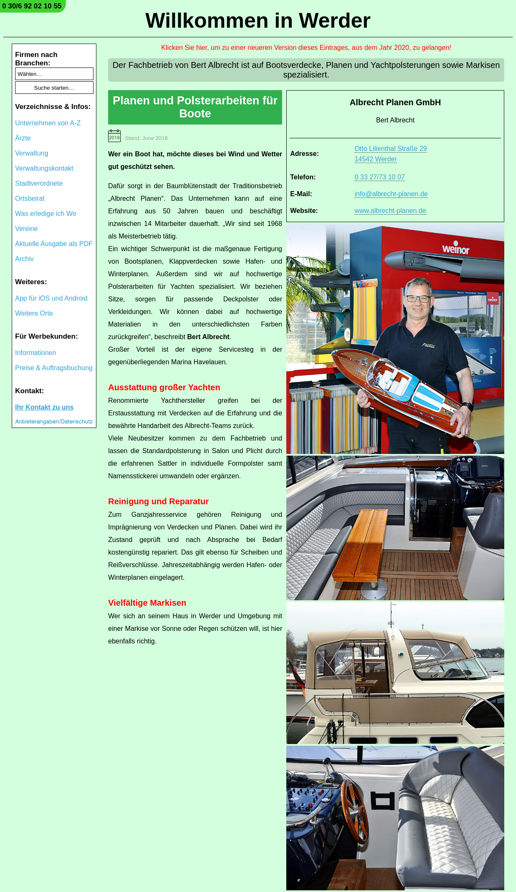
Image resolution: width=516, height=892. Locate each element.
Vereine (26, 228)
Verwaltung (31, 153)
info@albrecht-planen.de (391, 193)
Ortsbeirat (29, 198)
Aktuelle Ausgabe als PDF (54, 243)
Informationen (35, 352)
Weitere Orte (34, 313)
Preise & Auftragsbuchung (54, 367)
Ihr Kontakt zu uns (44, 407)
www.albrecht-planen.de (390, 210)
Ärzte (23, 138)
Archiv (24, 258)
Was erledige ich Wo (45, 213)
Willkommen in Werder (258, 20)
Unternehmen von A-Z (48, 123)
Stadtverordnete (39, 183)
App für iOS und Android (51, 298)
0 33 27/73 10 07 (380, 177)
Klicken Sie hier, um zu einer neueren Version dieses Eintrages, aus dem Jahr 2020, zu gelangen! (306, 47)
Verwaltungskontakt (44, 168)
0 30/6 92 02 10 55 (32, 6)
